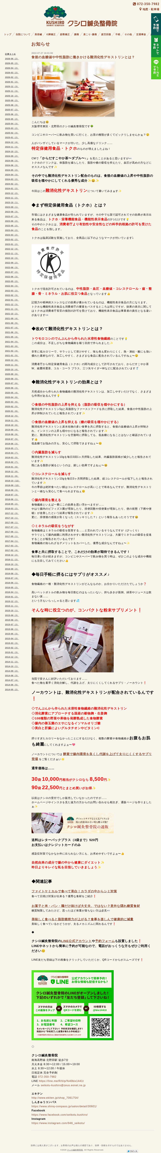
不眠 (117, 34)
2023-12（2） (12, 193)
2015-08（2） (12, 620)
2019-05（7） (12, 448)
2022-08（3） (12, 267)
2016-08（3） (12, 573)
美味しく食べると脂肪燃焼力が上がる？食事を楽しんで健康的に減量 (82, 919)
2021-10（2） (12, 314)
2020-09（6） (12, 374)
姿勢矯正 (65, 34)
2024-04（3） (12, 175)
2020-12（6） (12, 360)
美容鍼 (38, 34)
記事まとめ (10, 54)
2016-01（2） (12, 597)
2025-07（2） (12, 110)
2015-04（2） (12, 638)
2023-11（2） (12, 198)
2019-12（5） (12, 416)
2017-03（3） (12, 546)
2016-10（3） (12, 564)
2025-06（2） (12, 114)
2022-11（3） (12, 253)
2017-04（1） (12, 541)
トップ (7, 34)
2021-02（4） (12, 351)
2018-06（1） (12, 499)
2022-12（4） (12, 249)
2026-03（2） (12, 73)
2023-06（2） (12, 221)
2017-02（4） (12, 550)
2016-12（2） (12, 555)
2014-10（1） (12, 666)
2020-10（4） (12, 369)
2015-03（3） (12, 643)
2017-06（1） (12, 532)
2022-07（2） (12, 272)
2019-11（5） (12, 420)
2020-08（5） (12, 379)
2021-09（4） (12, 318)
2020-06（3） (12, 388)
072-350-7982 (146, 4)
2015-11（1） (12, 606)
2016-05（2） (12, 587)
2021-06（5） (12, 332)
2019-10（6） (12, 425)
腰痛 (76, 34)
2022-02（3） (12, 295)
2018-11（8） (12, 476)
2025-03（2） (12, 128)
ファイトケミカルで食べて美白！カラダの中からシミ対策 (74, 891)
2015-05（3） (12, 634)
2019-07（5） (12, 439)
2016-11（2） (12, 559)
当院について (23, 34)
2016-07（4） (12, 578)
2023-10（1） (12, 202)
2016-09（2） (12, 569)
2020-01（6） (12, 411)
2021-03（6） (12, 346)
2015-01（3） (12, 652)
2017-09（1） (12, 522)
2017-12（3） (12, 513)
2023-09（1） (12, 207)
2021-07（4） (12, 328)
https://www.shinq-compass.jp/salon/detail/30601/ (64, 1106)
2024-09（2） (12, 156)
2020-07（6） (12, 383)
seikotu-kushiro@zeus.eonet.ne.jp (63, 1085)
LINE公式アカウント (76, 941)
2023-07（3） (12, 216)
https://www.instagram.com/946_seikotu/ (58, 1123)
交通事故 (141, 34)
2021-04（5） (12, 342)
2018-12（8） (12, 471)
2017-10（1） (12, 518)
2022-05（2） (12, 281)
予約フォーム (105, 941)
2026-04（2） (12, 68)
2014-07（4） (12, 680)
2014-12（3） (12, 657)
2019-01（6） (12, 467)
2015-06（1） (12, 629)
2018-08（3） (12, 490)
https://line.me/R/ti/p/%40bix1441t (61, 1081)
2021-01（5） (12, 355)
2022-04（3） (12, 286)
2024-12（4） (12, 142)
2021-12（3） (12, 304)
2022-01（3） (12, 300)
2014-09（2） (12, 671)
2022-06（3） (12, 277)
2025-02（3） (12, 133)
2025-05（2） (12, 119)
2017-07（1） (12, 527)
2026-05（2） (12, 63)
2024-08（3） (12, 161)
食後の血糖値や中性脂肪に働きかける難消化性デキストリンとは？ (83, 57)
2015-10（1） (12, 610)
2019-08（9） (12, 434)
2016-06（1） (12, 583)
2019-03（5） (12, 457)
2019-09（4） (12, 430)
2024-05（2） (12, 170)
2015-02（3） (12, 648)
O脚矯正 (51, 34)
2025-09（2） (12, 100)
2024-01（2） (12, 188)
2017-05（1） (12, 536)
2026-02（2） (12, 77)
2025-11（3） (12, 91)
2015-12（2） (12, 601)
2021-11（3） (12, 309)
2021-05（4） (12, 337)
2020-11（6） (12, 365)
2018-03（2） (12, 508)
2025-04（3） (12, 124)
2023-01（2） (12, 244)
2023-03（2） (12, 235)
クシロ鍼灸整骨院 (75, 1150)
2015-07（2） (12, 624)
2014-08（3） (12, 675)
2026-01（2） (12, 82)
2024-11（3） (12, 147)
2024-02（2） (12, 184)
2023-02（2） (12, 239)
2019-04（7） (12, 453)
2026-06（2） (12, 59)
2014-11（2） (12, 662)
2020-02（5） (12, 406)
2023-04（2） (12, 230)
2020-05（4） (12, 393)
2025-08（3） (12, 105)
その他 (128, 34)
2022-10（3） (12, 258)
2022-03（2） (12, 291)
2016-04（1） (12, 592)
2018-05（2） (12, 504)
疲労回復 (106, 34)
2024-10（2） (12, 151)
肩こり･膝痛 (90, 34)
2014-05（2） (12, 689)
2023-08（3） (12, 212)
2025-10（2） (12, 96)
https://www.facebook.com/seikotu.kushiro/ (60, 1114)
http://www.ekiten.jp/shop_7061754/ (55, 1097)
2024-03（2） (12, 179)
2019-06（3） (12, 444)
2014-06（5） (12, 685)
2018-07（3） (12, 495)
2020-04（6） (12, 397)
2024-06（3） (12, 165)
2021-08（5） (12, 323)
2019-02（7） (12, 462)
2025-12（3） (12, 86)
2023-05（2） (12, 226)
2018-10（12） (12, 481)
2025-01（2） (12, 137)
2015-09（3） (12, 615)
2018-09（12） (12, 485)
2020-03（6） (12, 402)
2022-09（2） (12, 263)
